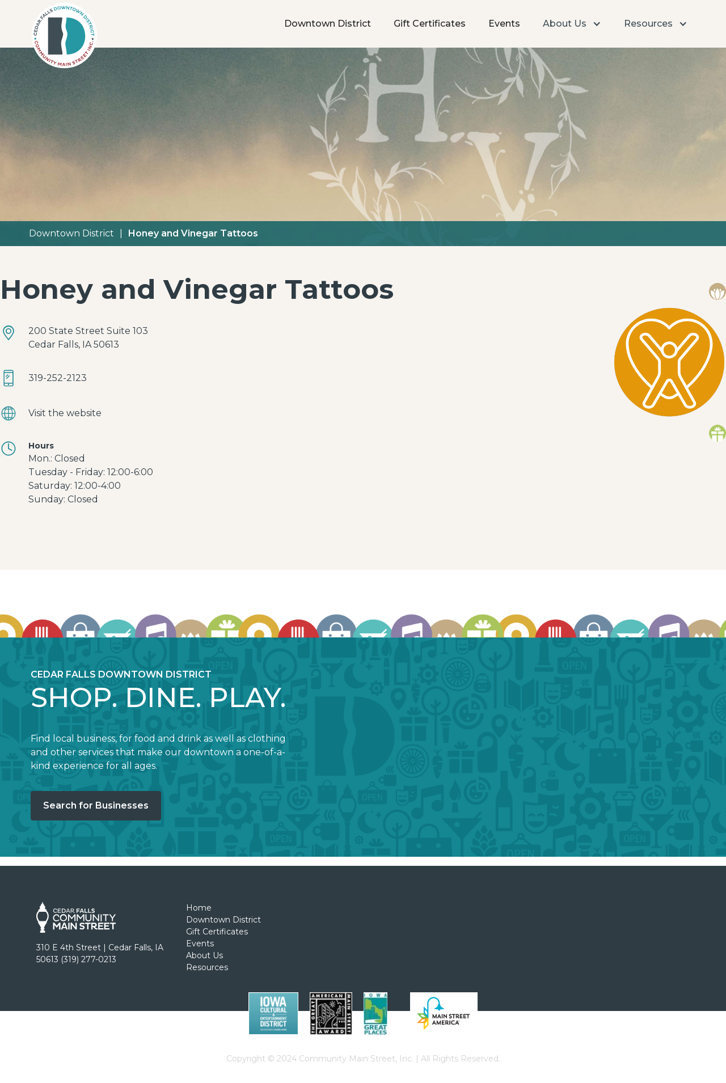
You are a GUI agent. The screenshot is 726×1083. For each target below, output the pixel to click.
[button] (572, 24)
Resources (207, 967)
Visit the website (65, 413)
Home (199, 908)
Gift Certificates (430, 23)
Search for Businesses (96, 805)
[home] (63, 38)
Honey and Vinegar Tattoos (193, 233)
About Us (204, 955)
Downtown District (327, 23)
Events (504, 23)
